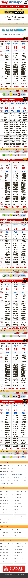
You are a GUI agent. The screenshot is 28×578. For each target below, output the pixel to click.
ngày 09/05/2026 (23, 101)
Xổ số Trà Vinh (4, 512)
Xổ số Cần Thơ (17, 500)
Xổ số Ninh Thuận (5, 558)
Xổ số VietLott (4, 471)
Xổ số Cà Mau (4, 494)
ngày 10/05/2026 (23, 41)
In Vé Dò (23, 94)
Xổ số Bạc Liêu (17, 497)
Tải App (23, 6)
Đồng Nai (7, 284)
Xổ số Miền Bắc (5, 468)
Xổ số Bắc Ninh (4, 532)
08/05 (12, 29)
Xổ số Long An (17, 512)
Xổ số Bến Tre (17, 494)
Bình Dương (15, 164)
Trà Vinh (24, 164)
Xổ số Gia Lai (17, 555)
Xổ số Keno (16, 480)
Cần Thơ (16, 284)
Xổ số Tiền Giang (5, 519)
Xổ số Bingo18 (4, 483)
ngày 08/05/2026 (23, 162)
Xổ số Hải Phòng (18, 532)
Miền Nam (3, 23)
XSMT (7, 6)
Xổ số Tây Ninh (17, 503)
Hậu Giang (24, 103)
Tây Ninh (7, 224)
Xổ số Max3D (17, 477)
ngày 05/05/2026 (23, 343)
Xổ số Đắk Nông (4, 561)
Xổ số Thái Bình (18, 535)
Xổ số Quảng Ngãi (18, 558)
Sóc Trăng (23, 284)
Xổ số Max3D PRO (5, 480)
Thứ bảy (24, 26)
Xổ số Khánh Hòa (18, 549)
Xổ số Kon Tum (17, 561)
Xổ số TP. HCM (4, 491)
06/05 (3, 29)
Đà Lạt (23, 43)
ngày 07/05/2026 (23, 222)
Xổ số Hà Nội (4, 529)
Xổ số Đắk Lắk (4, 546)
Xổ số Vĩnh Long (5, 509)
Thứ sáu (17, 26)
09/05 (16, 29)
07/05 (8, 29)
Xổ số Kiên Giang (18, 519)
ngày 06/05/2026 (23, 282)
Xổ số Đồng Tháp (18, 491)
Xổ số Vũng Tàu (4, 497)
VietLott (17, 6)
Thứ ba (24, 23)
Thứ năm (10, 26)
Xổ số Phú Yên (17, 543)
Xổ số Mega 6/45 (18, 474)
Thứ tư (3, 26)
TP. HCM (6, 103)
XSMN (2, 6)
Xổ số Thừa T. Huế (5, 543)
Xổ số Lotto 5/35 (4, 474)
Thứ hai (17, 23)
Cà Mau (23, 405)
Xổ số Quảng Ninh (18, 529)
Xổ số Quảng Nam (18, 546)
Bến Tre (7, 345)
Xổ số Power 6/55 (5, 477)
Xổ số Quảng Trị (18, 552)
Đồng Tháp (15, 405)
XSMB (11, 6)
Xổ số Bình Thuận (18, 506)
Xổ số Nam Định (4, 535)
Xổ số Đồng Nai (4, 500)
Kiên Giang (15, 43)
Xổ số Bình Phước (5, 516)
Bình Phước (18, 103)
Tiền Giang (7, 43)
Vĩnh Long (7, 164)
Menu (25, 2)
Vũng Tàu (15, 345)
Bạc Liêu (24, 345)
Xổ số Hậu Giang (18, 516)
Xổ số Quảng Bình (5, 555)
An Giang (15, 224)
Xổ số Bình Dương (18, 509)
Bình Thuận (23, 224)
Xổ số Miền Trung (18, 465)
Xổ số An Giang (4, 506)
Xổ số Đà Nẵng (4, 549)
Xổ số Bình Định (4, 552)
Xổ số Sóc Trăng (5, 503)
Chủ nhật (10, 23)
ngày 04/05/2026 (23, 403)
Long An (12, 103)
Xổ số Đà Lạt (4, 522)
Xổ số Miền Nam (5, 465)
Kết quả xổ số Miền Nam (6, 41)
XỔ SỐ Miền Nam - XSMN (8, 39)
